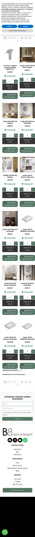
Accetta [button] (25, 26)
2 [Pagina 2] (8, 38)
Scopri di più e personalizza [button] (17, 30)
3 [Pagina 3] (11, 38)
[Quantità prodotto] (10, 81)
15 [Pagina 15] (22, 38)
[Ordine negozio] (12, 370)
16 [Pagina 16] (25, 38)
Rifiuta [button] (10, 26)
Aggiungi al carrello (10, 87)
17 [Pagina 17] (29, 38)
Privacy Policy (26, 412)
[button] (5, 532)
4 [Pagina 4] (14, 38)
